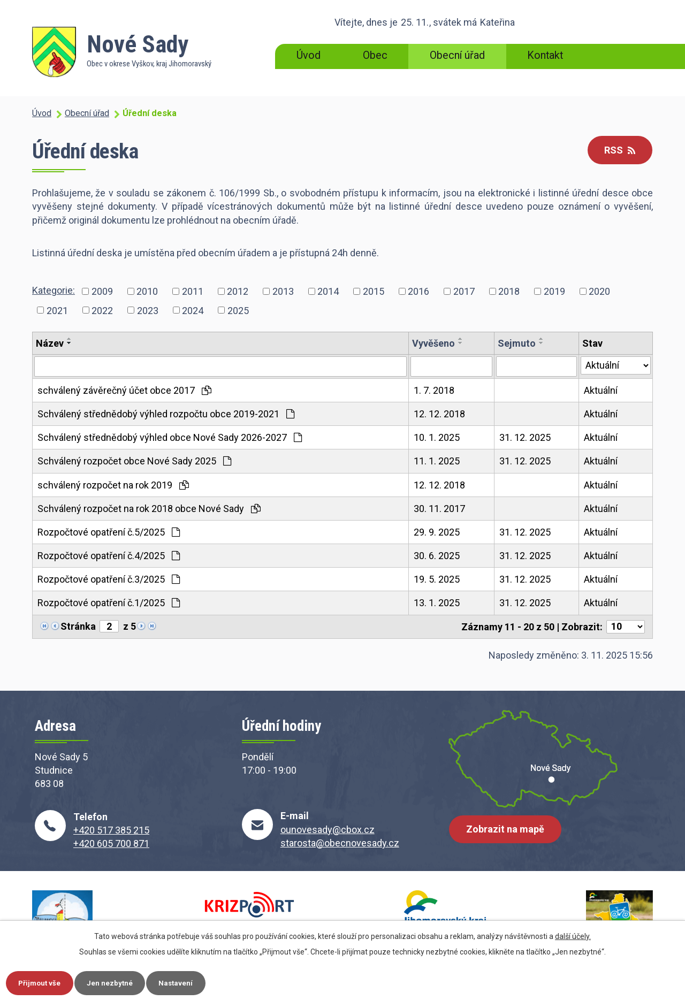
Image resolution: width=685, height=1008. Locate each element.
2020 (599, 291)
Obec (375, 55)
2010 (147, 291)
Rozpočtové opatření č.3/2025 (108, 579)
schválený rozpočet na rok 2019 (113, 485)
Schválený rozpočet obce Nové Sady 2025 (134, 461)
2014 (328, 291)
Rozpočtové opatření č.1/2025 (108, 602)
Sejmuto (517, 343)
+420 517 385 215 (111, 830)
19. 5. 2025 (437, 579)
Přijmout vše (43, 982)
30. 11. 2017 (439, 508)
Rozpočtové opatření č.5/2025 (108, 532)
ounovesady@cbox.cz (327, 829)
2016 (418, 291)
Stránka (78, 626)
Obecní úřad (457, 55)
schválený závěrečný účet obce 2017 (124, 390)
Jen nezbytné (119, 982)
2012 (237, 291)
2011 (192, 291)
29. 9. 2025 (437, 532)
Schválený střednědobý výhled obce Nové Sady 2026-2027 (169, 437)
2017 (464, 291)
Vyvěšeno (433, 343)
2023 (147, 310)
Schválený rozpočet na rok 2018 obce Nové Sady (149, 508)
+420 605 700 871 (111, 843)
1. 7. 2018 (434, 390)
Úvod (308, 55)
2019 (554, 291)
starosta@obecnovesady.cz (339, 843)
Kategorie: (53, 290)
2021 (57, 310)
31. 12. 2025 (525, 437)
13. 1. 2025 (437, 602)
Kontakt (545, 55)
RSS (617, 150)
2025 (238, 310)
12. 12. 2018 (439, 413)
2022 (102, 310)
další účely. (573, 934)
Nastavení (191, 982)
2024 (192, 310)
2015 (373, 291)
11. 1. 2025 (437, 461)
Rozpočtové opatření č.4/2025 (108, 555)
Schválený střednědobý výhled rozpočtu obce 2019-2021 (165, 413)
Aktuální (601, 390)
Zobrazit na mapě (507, 833)
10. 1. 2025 (437, 437)
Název (50, 343)
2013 (283, 291)
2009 (102, 291)
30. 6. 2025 (437, 555)
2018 (509, 291)
